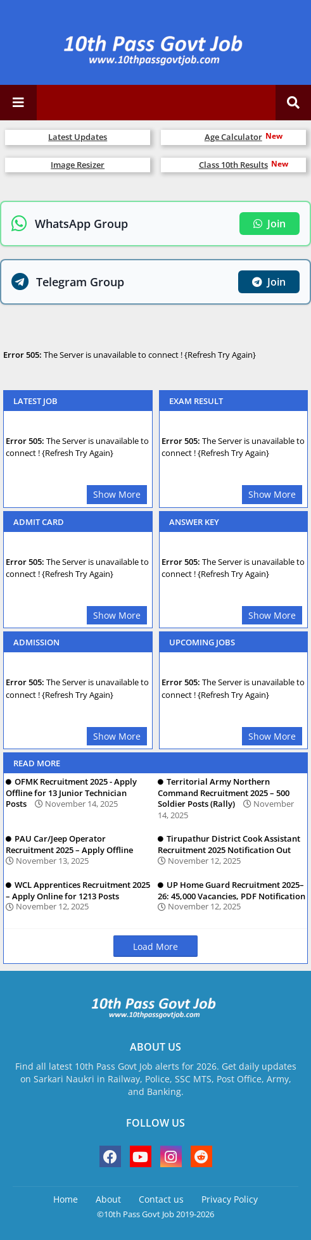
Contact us (161, 1199)
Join (269, 224)
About (108, 1199)
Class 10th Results (233, 164)
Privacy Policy (229, 1199)
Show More (117, 494)
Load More (155, 946)
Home (65, 1199)
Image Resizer (78, 164)
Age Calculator (233, 136)
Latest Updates (77, 136)
